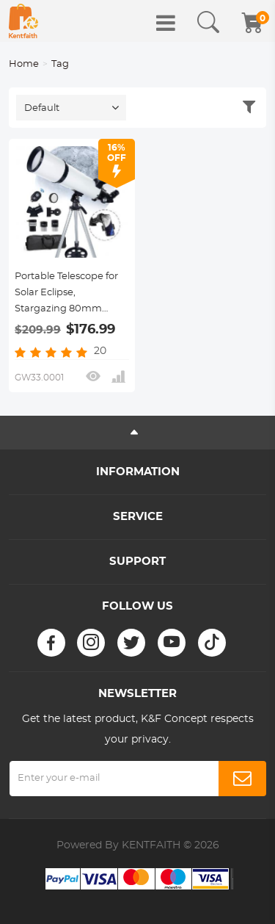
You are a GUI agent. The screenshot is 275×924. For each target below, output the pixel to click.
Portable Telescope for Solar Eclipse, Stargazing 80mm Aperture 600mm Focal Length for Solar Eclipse (70, 294)
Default (41, 108)
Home (24, 64)
